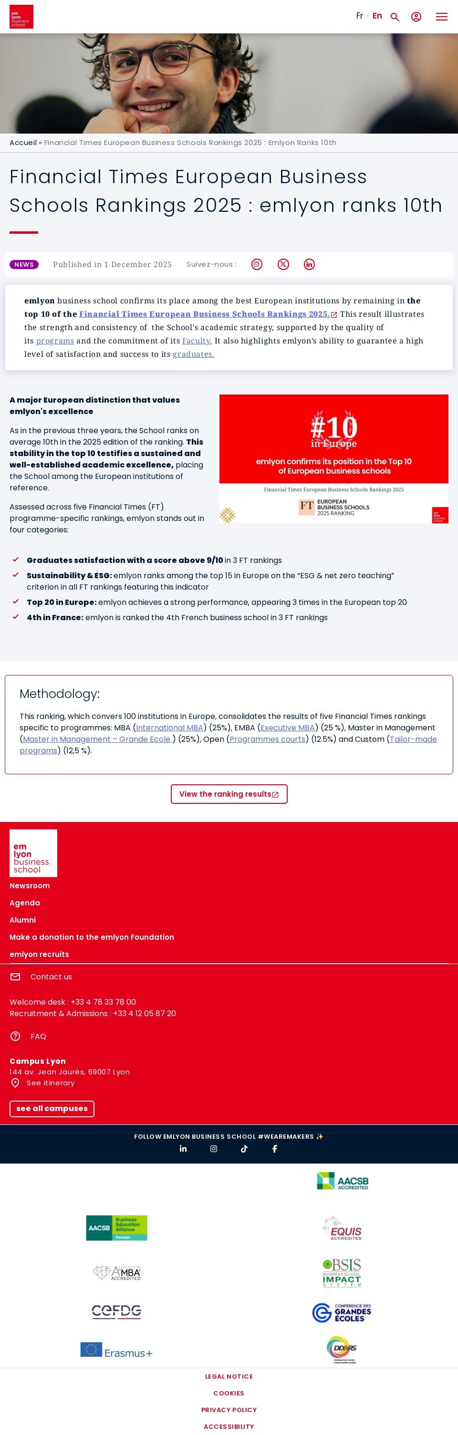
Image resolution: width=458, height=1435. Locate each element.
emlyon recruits (39, 954)
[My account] (416, 17)
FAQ (38, 1036)
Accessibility (229, 1426)
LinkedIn (310, 264)
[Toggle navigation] (441, 17)
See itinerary (50, 1083)
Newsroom (30, 886)
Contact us (51, 976)
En (377, 15)
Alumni (23, 920)
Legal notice (229, 1376)
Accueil (23, 142)
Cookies (229, 1393)
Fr (359, 15)
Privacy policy (229, 1409)
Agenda (25, 903)
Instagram (257, 264)
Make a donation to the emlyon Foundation (92, 937)
